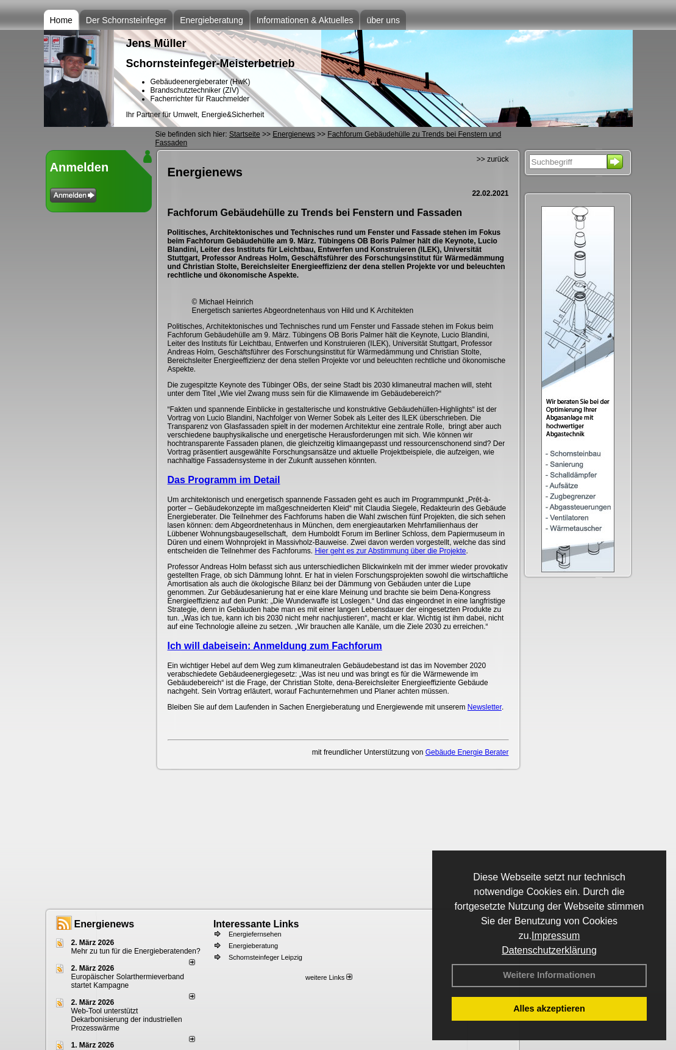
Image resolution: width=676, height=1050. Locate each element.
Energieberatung (211, 20)
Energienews (104, 924)
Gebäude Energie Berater (467, 752)
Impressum (556, 935)
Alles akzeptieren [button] (549, 1008)
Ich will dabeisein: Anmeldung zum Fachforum (275, 646)
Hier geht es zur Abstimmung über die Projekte (390, 551)
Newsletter (485, 707)
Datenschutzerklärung (549, 950)
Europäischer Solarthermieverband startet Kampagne (127, 981)
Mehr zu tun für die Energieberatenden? (136, 951)
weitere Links (328, 977)
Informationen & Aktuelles (305, 20)
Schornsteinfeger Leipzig (265, 957)
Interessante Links (256, 924)
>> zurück (493, 159)
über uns (382, 20)
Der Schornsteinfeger (126, 20)
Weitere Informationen (549, 975)
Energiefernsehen (255, 934)
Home (61, 20)
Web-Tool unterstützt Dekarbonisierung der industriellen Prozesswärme (126, 1019)
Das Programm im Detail (224, 480)
